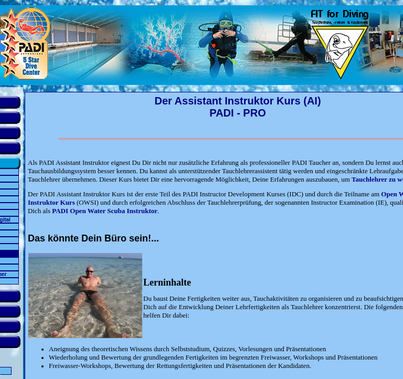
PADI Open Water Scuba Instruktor (104, 211)
